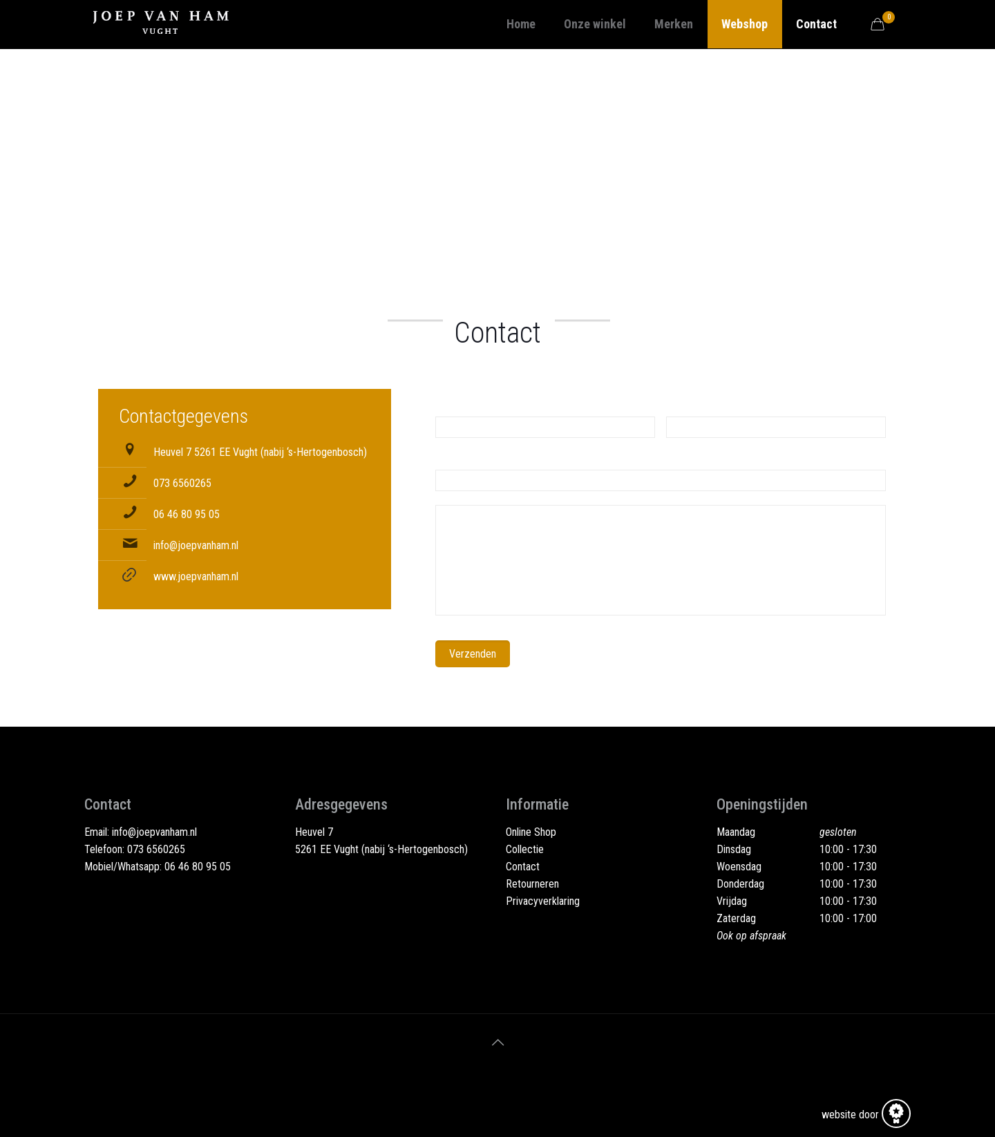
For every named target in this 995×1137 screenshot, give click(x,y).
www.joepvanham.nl (195, 576)
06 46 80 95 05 (186, 514)
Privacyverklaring (543, 901)
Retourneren (532, 883)
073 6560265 (182, 483)
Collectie (525, 849)
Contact (523, 866)
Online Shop (531, 832)
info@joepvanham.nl (195, 545)
